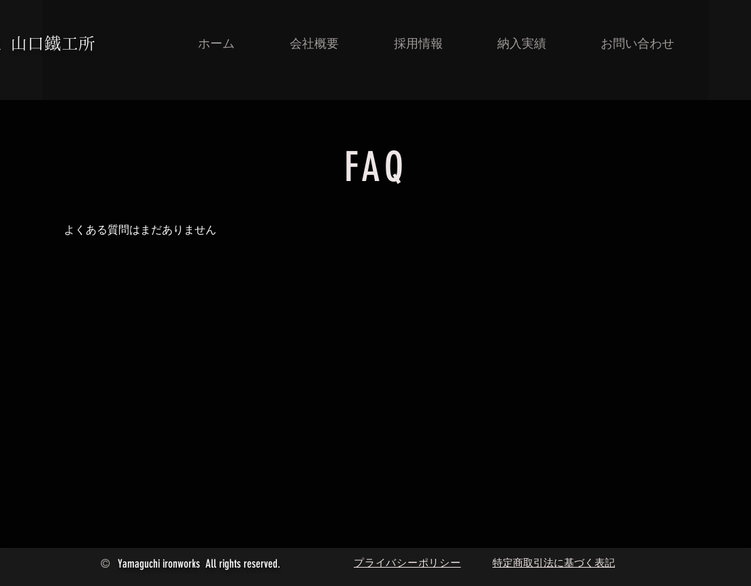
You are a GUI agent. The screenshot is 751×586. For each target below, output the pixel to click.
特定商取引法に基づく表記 (554, 563)
